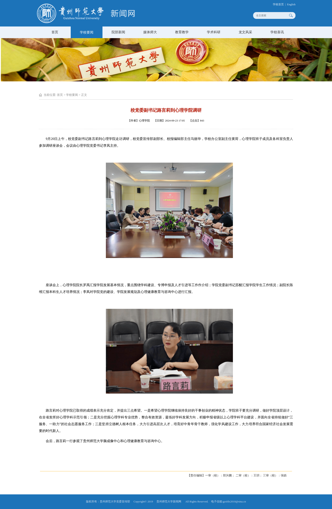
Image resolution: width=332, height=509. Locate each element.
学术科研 (213, 32)
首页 (54, 32)
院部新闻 (118, 32)
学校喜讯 (277, 32)
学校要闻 (86, 32)
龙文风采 (245, 32)
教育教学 (182, 32)
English (293, 4)
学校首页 (280, 4)
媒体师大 (150, 32)
